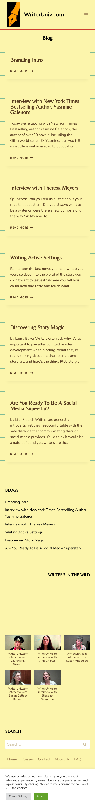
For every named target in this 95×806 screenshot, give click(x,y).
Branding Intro (26, 60)
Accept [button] (41, 796)
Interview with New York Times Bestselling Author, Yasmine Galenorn (44, 106)
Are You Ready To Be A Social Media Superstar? (43, 406)
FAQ (77, 759)
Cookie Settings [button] (18, 796)
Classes (27, 759)
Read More (21, 71)
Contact (44, 759)
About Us (62, 759)
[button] (18, 652)
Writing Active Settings (36, 257)
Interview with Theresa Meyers (44, 188)
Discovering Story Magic (37, 327)
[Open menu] (86, 14)
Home (12, 759)
